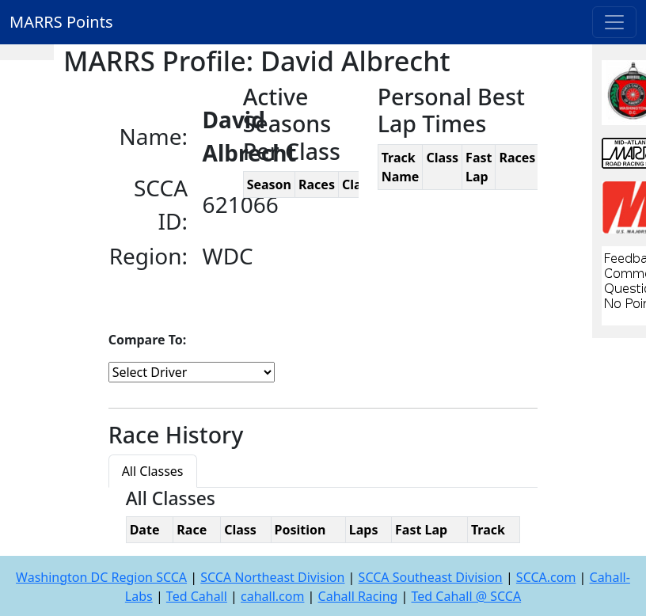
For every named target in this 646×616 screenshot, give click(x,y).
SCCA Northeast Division (272, 577)
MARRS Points (61, 21)
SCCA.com (546, 577)
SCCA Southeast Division (431, 577)
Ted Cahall (196, 596)
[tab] (210, 461)
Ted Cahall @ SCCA (467, 596)
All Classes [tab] (153, 471)
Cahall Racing (358, 596)
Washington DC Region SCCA (101, 577)
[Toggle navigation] (614, 22)
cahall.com (272, 596)
